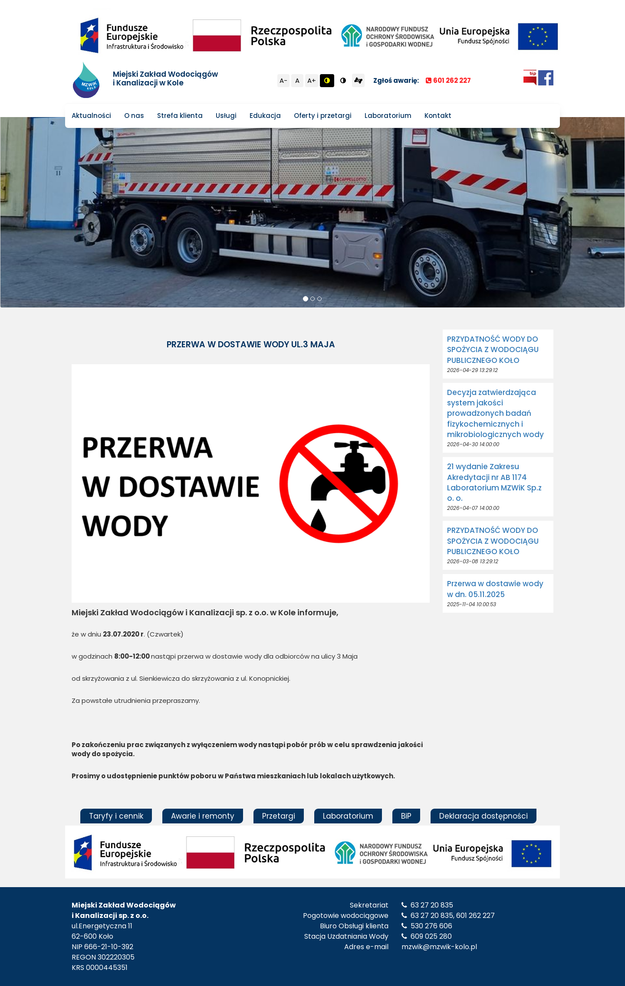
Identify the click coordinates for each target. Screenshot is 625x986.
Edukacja (265, 115)
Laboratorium (388, 115)
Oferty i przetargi (323, 115)
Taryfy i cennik (116, 816)
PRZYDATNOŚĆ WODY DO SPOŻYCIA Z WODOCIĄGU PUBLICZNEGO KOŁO (493, 350)
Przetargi (278, 816)
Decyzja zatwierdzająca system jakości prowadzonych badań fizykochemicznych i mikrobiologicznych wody (495, 413)
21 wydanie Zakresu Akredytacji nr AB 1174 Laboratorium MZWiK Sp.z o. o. (494, 482)
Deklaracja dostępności (483, 816)
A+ (311, 80)
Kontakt (437, 115)
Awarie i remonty (202, 816)
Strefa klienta (180, 115)
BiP (406, 816)
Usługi (226, 115)
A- (283, 80)
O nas (134, 115)
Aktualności (91, 115)
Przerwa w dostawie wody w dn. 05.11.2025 (495, 588)
